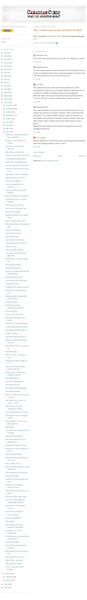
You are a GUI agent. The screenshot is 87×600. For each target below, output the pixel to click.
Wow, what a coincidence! (14, 511)
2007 (6, 99)
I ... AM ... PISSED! (12, 515)
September (9, 115)
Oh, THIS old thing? (12, 542)
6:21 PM (36, 132)
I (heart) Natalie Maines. (13, 454)
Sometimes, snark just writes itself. (17, 155)
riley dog (39, 138)
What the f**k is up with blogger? (16, 323)
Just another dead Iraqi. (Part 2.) (16, 330)
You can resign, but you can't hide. (16, 165)
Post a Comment (38, 152)
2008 (6, 96)
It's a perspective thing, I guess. (15, 159)
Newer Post (37, 156)
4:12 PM (36, 79)
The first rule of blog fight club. (15, 208)
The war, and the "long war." (14, 250)
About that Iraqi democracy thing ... (17, 412)
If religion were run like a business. (17, 287)
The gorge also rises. (12, 284)
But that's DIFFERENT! (13, 518)
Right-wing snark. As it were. (15, 178)
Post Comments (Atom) (50, 161)
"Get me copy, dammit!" (13, 181)
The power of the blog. (13, 230)
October (9, 112)
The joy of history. (11, 311)
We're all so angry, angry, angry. (16, 496)
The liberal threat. (11, 302)
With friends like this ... (13, 385)
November (9, 109)
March (8, 573)
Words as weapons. (11, 333)
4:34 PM (36, 102)
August (8, 118)
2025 (6, 53)
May (7, 128)
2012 (6, 86)
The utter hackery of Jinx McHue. (16, 472)
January (9, 580)
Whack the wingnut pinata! (14, 381)
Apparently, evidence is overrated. (16, 174)
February (9, 577)
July (7, 122)
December (9, 105)
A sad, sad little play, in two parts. (16, 327)
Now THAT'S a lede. (12, 236)
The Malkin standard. (12, 391)
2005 (6, 584)
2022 (6, 63)
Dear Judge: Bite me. (12, 378)
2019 (6, 73)
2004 (6, 588)
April (8, 132)
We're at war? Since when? (14, 314)
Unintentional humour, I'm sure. (16, 445)
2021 (6, 66)
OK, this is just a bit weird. (14, 205)
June (7, 125)
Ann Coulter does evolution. (14, 240)
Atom (3, 42)
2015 (6, 79)
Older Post (82, 156)
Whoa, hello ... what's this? (14, 560)
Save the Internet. (11, 351)
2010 (6, 89)
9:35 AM (36, 147)
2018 (6, 76)
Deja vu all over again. (12, 212)
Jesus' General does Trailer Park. (16, 280)
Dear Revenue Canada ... (13, 265)
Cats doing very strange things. (15, 388)
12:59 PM (37, 62)
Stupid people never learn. (14, 277)
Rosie (38, 84)
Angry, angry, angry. (12, 476)
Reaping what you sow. (13, 268)
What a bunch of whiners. (14, 563)
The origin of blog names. (14, 436)
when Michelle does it (54, 36)
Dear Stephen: (10, 521)
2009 (6, 92)
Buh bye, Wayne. (11, 246)
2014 (6, 82)
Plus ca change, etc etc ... (13, 463)
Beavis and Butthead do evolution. (16, 196)
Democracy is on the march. (14, 152)
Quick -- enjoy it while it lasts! (15, 221)
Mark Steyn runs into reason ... (15, 557)
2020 (6, 69)
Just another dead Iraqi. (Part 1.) (16, 337)
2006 (6, 102)
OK (34, 39)
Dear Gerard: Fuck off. (13, 233)
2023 (6, 59)
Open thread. (9, 427)
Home (60, 156)
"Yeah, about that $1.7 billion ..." (16, 243)
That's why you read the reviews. (16, 162)
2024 (6, 56)
